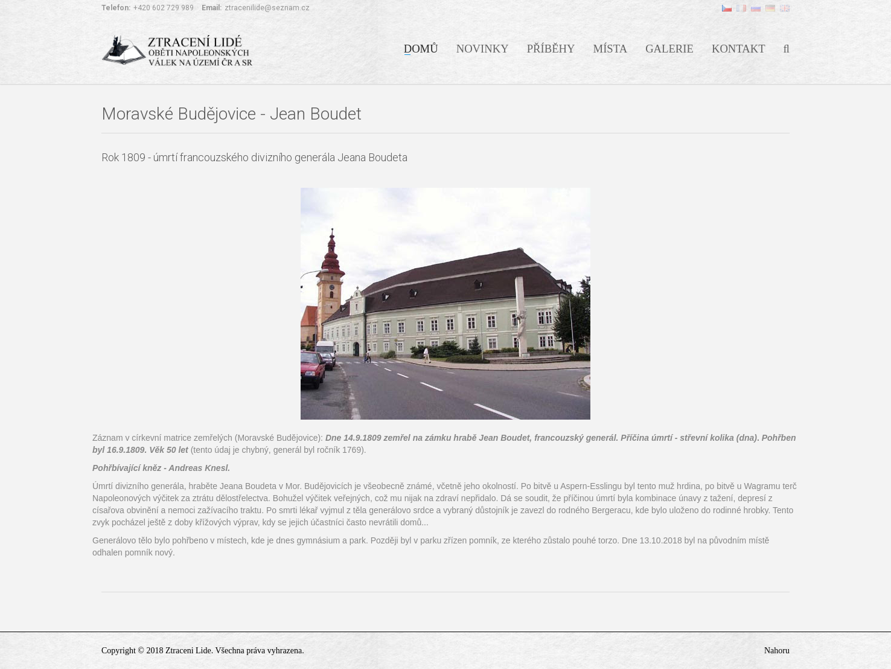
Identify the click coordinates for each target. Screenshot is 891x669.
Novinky (482, 47)
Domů (421, 47)
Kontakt (738, 47)
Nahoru (777, 650)
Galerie (669, 47)
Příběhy (551, 47)
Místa (610, 47)
